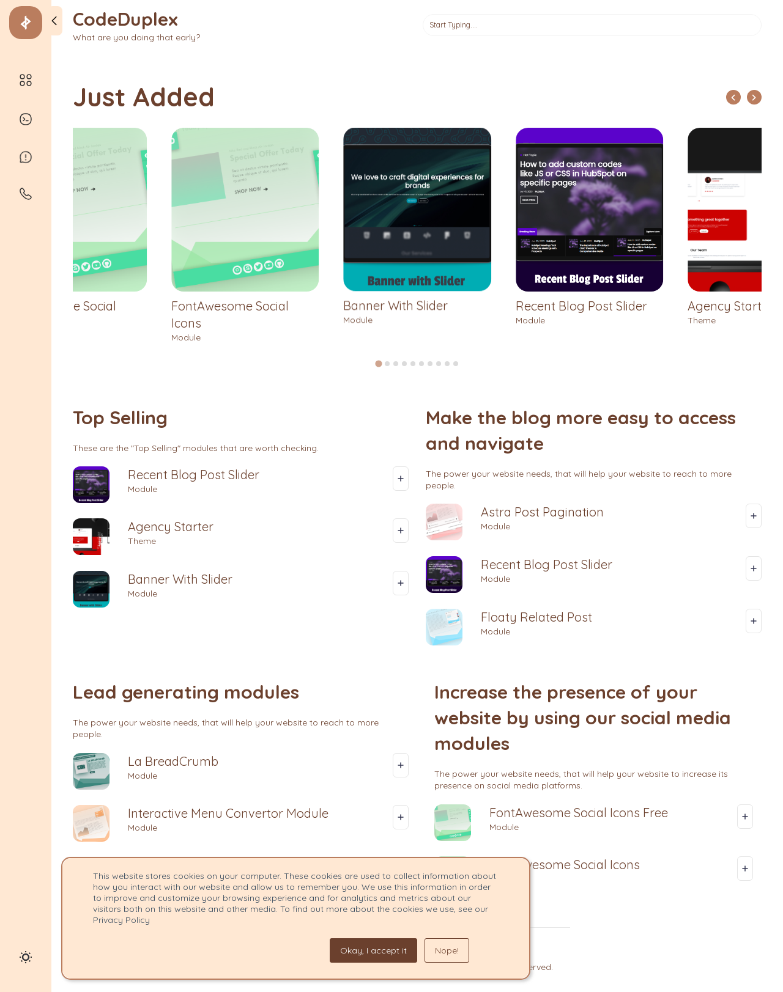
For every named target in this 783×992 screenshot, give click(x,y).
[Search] (592, 25)
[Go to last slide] (733, 97)
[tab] (378, 363)
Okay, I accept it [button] (373, 950)
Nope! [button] (447, 950)
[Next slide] (754, 97)
